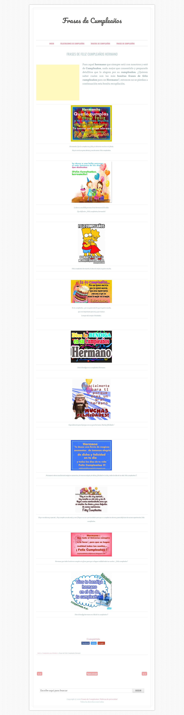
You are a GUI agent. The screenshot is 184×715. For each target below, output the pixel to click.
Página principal (92, 673)
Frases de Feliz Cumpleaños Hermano (92, 54)
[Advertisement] (57, 82)
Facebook (85, 643)
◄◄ (39, 673)
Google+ (101, 643)
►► (144, 673)
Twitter (93, 643)
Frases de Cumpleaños (92, 20)
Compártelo (93, 639)
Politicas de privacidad (108, 699)
